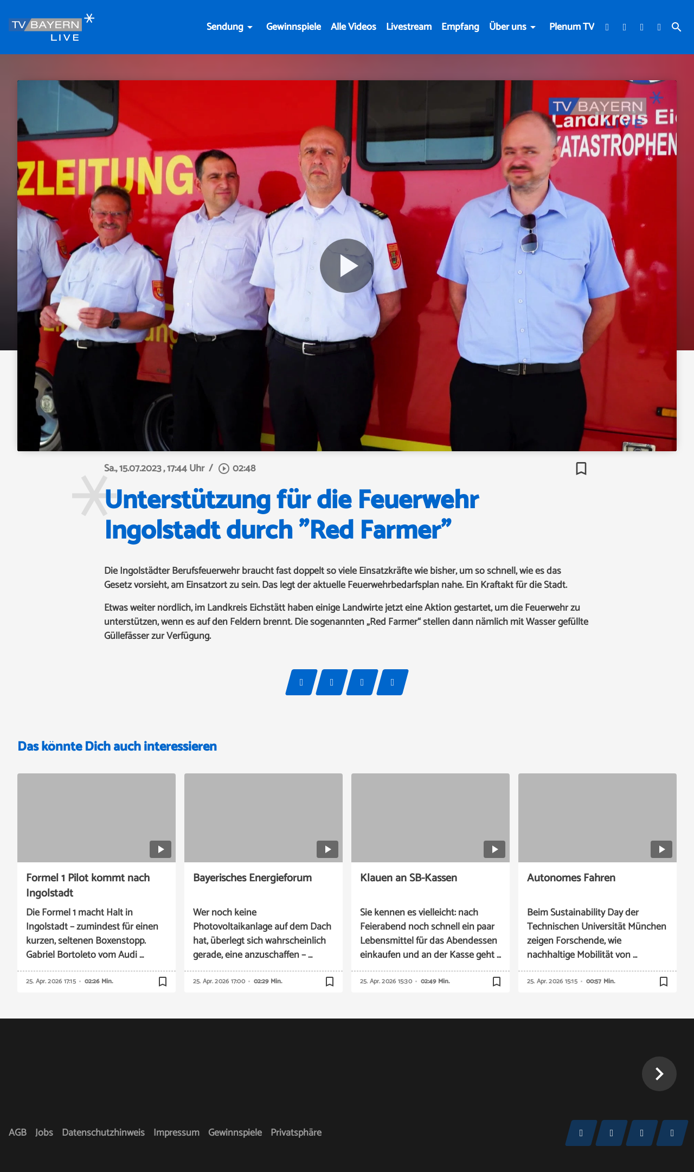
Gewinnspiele (293, 27)
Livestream (409, 27)
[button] (659, 1073)
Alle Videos (353, 27)
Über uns (507, 27)
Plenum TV (571, 27)
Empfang (460, 27)
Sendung (225, 27)
